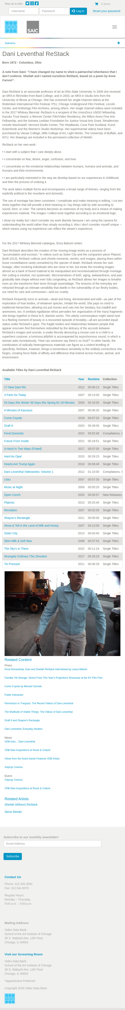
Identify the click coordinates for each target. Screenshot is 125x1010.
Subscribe (12, 856)
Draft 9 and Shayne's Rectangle (22, 720)
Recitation (10, 510)
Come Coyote (13, 418)
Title (7, 379)
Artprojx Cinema (13, 767)
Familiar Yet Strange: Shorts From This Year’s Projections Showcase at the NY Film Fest (53, 677)
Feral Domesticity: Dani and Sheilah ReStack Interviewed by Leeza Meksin (46, 669)
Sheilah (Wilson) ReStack (21, 804)
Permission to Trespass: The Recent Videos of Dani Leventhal (39, 703)
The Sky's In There (16, 548)
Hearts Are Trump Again (19, 464)
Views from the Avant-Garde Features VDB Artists (32, 758)
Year (81, 379)
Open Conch (12, 494)
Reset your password (106, 11)
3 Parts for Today (15, 395)
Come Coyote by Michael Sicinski (23, 686)
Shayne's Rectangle (17, 518)
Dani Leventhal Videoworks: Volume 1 (28, 471)
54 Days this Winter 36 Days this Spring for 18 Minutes (39, 402)
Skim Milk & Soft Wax (18, 541)
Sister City (10, 533)
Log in (78, 11)
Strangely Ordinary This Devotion (25, 556)
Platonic (9, 502)
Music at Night (13, 487)
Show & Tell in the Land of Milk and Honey (31, 525)
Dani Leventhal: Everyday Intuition (23, 728)
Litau (7, 479)
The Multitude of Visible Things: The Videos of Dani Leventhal (39, 711)
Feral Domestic (14, 433)
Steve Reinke (13, 811)
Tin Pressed (12, 564)
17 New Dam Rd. (15, 387)
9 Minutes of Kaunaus (18, 410)
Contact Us (13, 877)
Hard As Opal (12, 456)
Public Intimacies (14, 694)
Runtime (93, 379)
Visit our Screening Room (24, 954)
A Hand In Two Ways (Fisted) (23, 448)
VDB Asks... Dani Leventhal (20, 741)
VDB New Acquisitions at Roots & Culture (27, 750)
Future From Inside (16, 441)
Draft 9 (8, 425)
